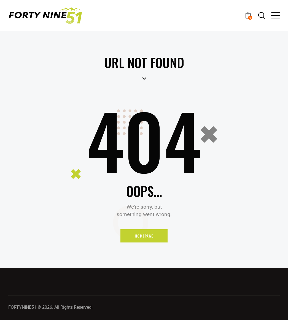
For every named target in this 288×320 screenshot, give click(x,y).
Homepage (144, 236)
